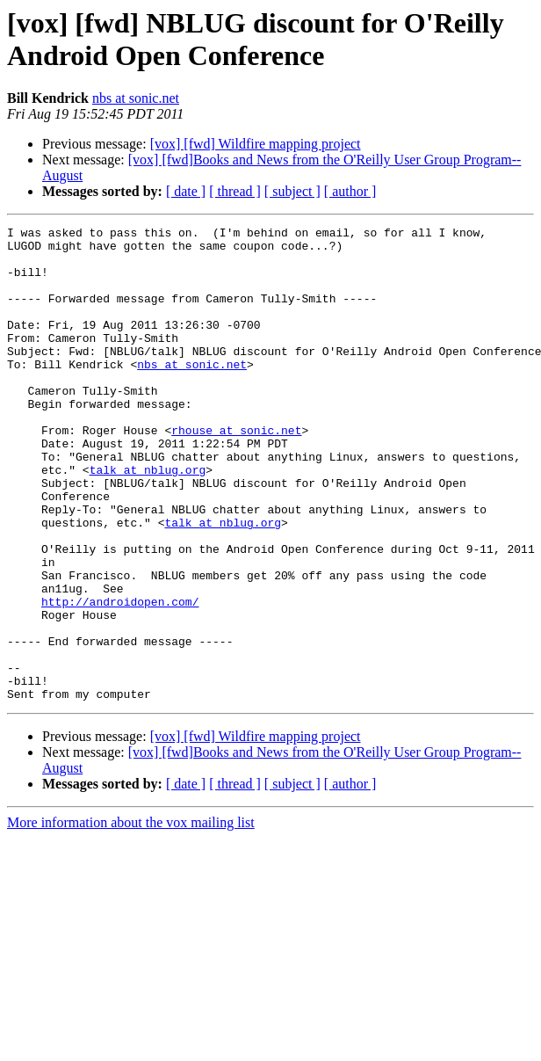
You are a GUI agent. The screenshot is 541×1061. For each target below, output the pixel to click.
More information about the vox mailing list (131, 917)
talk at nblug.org (148, 519)
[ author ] (350, 191)
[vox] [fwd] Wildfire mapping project (255, 143)
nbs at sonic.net (135, 98)
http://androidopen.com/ (119, 678)
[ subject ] (292, 191)
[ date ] (186, 191)
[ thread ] (235, 191)
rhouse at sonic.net (236, 472)
